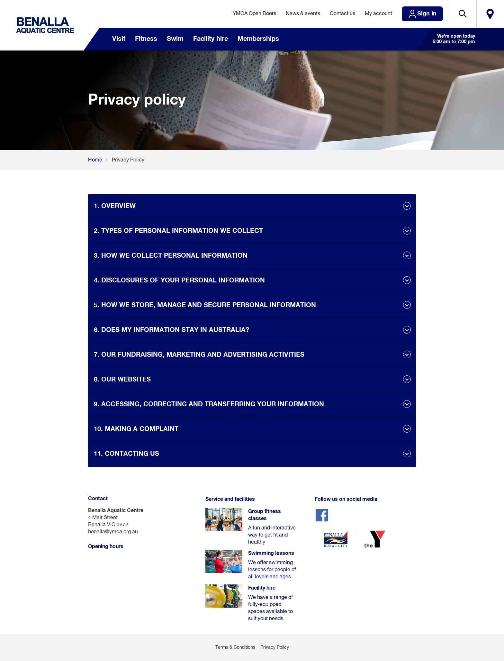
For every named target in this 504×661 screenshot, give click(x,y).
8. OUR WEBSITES (122, 379)
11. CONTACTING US (126, 454)
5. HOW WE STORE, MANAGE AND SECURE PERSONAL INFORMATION (205, 305)
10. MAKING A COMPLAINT (136, 429)
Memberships (258, 39)
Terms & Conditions (235, 647)
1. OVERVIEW (115, 206)
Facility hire (210, 39)
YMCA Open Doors (254, 13)
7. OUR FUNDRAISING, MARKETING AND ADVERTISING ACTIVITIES (199, 355)
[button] (462, 14)
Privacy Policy (274, 647)
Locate (490, 14)
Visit (118, 39)
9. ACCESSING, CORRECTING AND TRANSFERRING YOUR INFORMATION (209, 404)
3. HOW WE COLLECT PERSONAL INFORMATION (171, 255)
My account (378, 13)
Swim (175, 39)
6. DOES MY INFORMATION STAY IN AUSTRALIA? (171, 330)
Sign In (427, 14)
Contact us (342, 13)
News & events (303, 13)
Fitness (146, 39)
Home (95, 160)
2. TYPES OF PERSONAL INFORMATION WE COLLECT (178, 231)
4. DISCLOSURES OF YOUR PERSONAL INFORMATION (179, 280)
